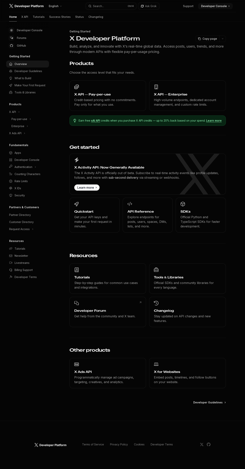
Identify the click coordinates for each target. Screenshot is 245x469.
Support (188, 6)
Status (79, 18)
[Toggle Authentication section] (27, 167)
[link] (107, 96)
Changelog (95, 18)
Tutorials (39, 18)
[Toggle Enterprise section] (27, 126)
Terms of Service (93, 444)
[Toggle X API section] (27, 112)
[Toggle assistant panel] (148, 6)
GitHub (17, 45)
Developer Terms (162, 444)
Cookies (139, 444)
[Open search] (111, 6)
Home (13, 18)
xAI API (95, 120)
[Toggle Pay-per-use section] (27, 119)
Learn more (214, 120)
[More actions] (222, 38)
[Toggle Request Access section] (27, 229)
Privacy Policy (119, 444)
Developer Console (25, 30)
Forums (17, 38)
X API (24, 18)
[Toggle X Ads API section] (27, 133)
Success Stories (60, 18)
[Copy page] (207, 38)
